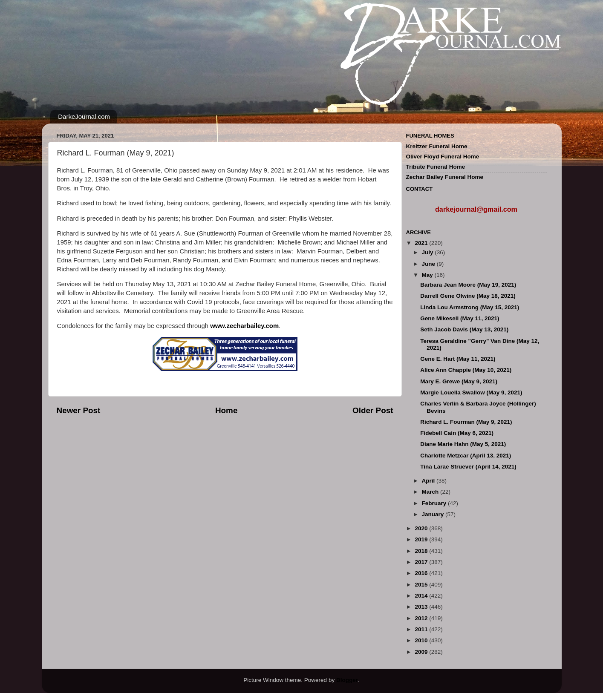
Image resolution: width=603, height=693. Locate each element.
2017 (422, 562)
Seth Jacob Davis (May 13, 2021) (464, 329)
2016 (422, 573)
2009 (422, 652)
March (431, 492)
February (435, 503)
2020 (422, 528)
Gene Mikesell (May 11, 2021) (459, 318)
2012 (422, 618)
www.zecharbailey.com (244, 325)
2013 (422, 607)
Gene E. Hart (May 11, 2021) (457, 359)
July (428, 252)
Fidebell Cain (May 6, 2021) (456, 433)
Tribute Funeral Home (435, 167)
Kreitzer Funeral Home (436, 146)
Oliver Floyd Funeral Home (442, 156)
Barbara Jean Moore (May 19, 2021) (468, 285)
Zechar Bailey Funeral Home (445, 177)
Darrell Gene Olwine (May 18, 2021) (468, 296)
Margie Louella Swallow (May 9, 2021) (471, 392)
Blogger (347, 680)
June (429, 264)
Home (226, 410)
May (428, 275)
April (429, 480)
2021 (422, 243)
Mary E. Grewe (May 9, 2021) (458, 381)
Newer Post (79, 410)
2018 (422, 551)
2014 (422, 595)
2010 (422, 640)
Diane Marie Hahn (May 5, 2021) (463, 444)
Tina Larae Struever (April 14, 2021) (468, 466)
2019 (422, 539)
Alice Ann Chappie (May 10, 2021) (465, 370)
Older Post (372, 410)
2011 (422, 629)
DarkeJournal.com (84, 116)
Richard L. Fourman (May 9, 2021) (466, 422)
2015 (422, 584)
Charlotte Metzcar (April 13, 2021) (465, 455)
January (434, 514)
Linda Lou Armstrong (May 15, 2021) (469, 307)
